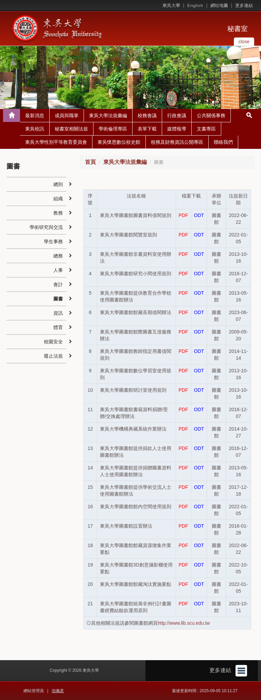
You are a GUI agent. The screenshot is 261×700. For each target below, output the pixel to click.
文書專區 (206, 128)
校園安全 (53, 341)
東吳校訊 (34, 128)
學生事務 (53, 241)
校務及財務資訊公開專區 (177, 142)
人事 (58, 270)
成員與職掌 (67, 115)
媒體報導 (176, 128)
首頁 (90, 162)
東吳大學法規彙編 (108, 115)
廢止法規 (53, 356)
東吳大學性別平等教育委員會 (56, 142)
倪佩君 (58, 690)
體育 (58, 327)
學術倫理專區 (113, 128)
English (195, 5)
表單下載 (147, 128)
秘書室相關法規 (71, 128)
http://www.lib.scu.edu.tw (184, 623)
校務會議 (147, 115)
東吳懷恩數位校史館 (119, 142)
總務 (58, 256)
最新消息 (34, 115)
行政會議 (176, 115)
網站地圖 (219, 5)
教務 (58, 213)
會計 (58, 284)
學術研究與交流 (46, 227)
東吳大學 (171, 5)
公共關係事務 (211, 115)
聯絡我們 (223, 142)
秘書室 (237, 28)
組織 (58, 198)
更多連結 (244, 5)
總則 (58, 184)
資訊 (58, 313)
